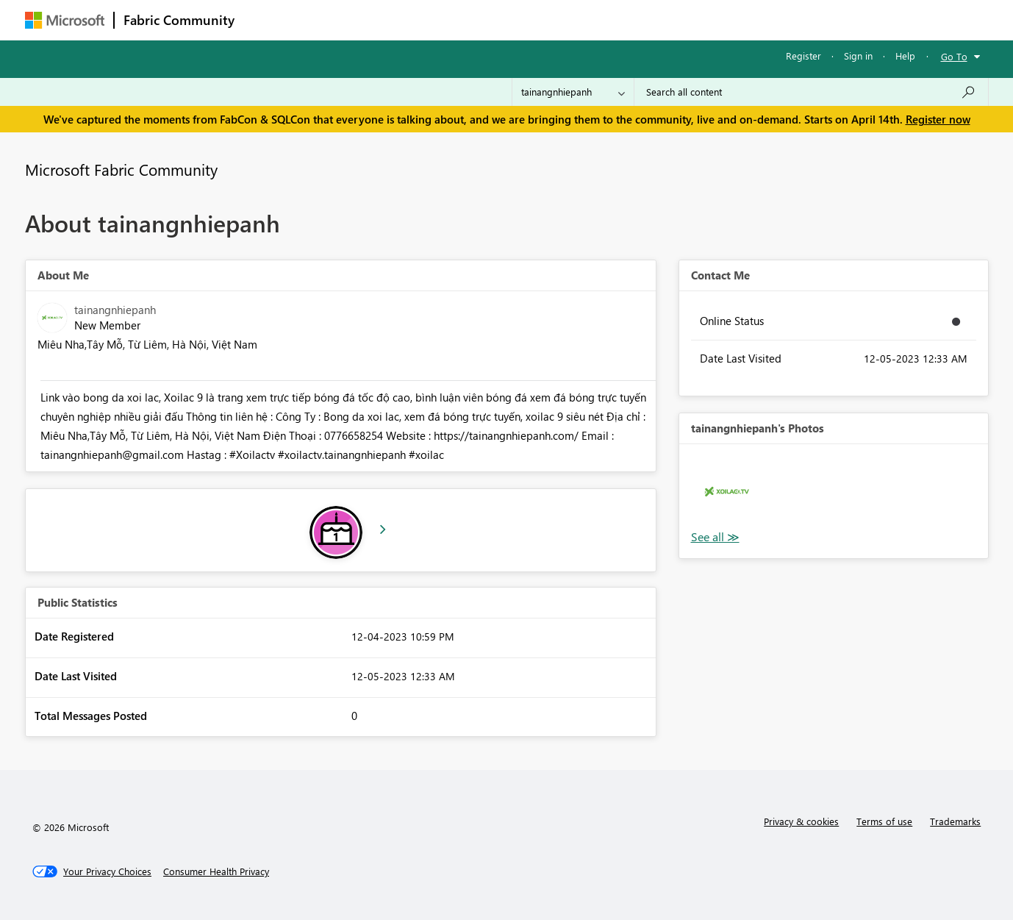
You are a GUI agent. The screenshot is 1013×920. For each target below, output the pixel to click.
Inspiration (332, 19)
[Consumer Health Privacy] (216, 871)
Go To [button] (954, 56)
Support (643, 19)
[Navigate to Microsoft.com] (64, 20)
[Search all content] (811, 92)
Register (803, 55)
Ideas (393, 19)
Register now (938, 119)
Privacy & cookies (801, 821)
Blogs (524, 19)
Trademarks (955, 821)
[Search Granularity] (573, 92)
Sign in (858, 55)
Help (905, 55)
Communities (458, 19)
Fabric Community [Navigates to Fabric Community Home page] (179, 20)
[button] (727, 492)
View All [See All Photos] (715, 537)
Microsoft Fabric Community (121, 169)
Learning (580, 19)
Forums (268, 19)
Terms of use (884, 821)
